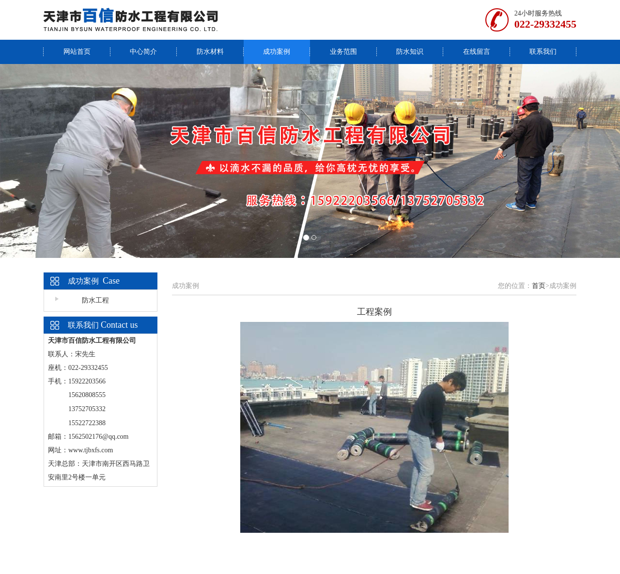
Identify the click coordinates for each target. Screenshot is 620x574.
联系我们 (543, 51)
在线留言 (476, 51)
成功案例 (276, 51)
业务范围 (343, 51)
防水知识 (409, 51)
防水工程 (95, 300)
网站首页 (77, 51)
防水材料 (210, 51)
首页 (538, 285)
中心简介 (143, 51)
